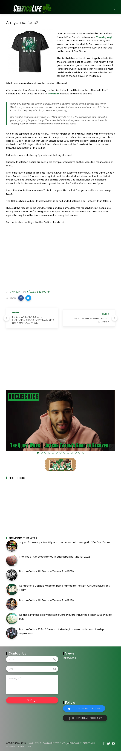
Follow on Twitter (86, 708)
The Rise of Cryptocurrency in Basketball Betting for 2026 (54, 557)
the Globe (54, 93)
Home (30, 743)
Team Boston (24, 746)
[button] (21, 298)
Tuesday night (105, 37)
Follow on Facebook (86, 718)
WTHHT (38, 743)
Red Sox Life (75, 743)
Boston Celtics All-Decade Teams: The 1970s (46, 600)
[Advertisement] (60, 263)
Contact (47, 743)
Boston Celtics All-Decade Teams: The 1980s (46, 571)
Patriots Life (89, 743)
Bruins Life (11, 746)
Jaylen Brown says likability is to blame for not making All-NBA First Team (64, 542)
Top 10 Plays (59, 743)
